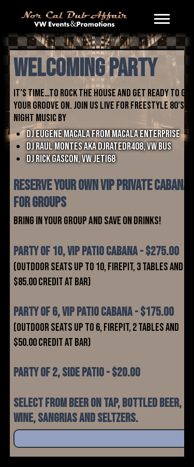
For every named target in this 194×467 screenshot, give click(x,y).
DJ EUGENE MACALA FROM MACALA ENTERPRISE (103, 134)
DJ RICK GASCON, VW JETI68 (70, 159)
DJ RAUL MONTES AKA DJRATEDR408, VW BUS (98, 146)
